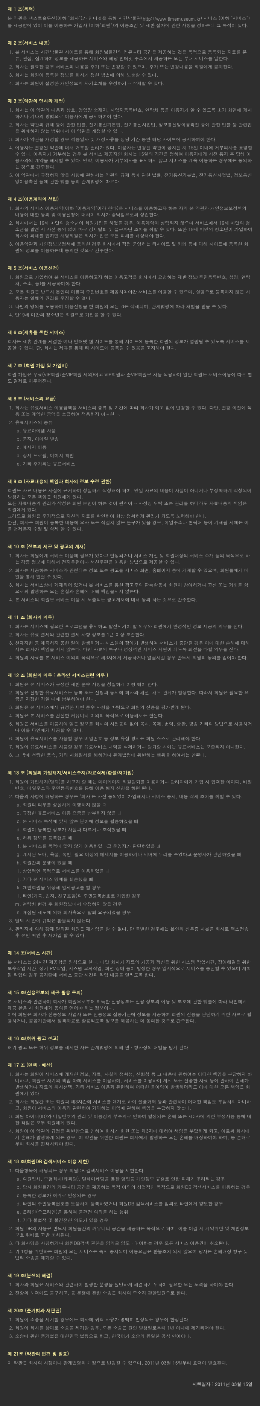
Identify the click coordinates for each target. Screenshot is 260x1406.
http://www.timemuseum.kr (172, 18)
